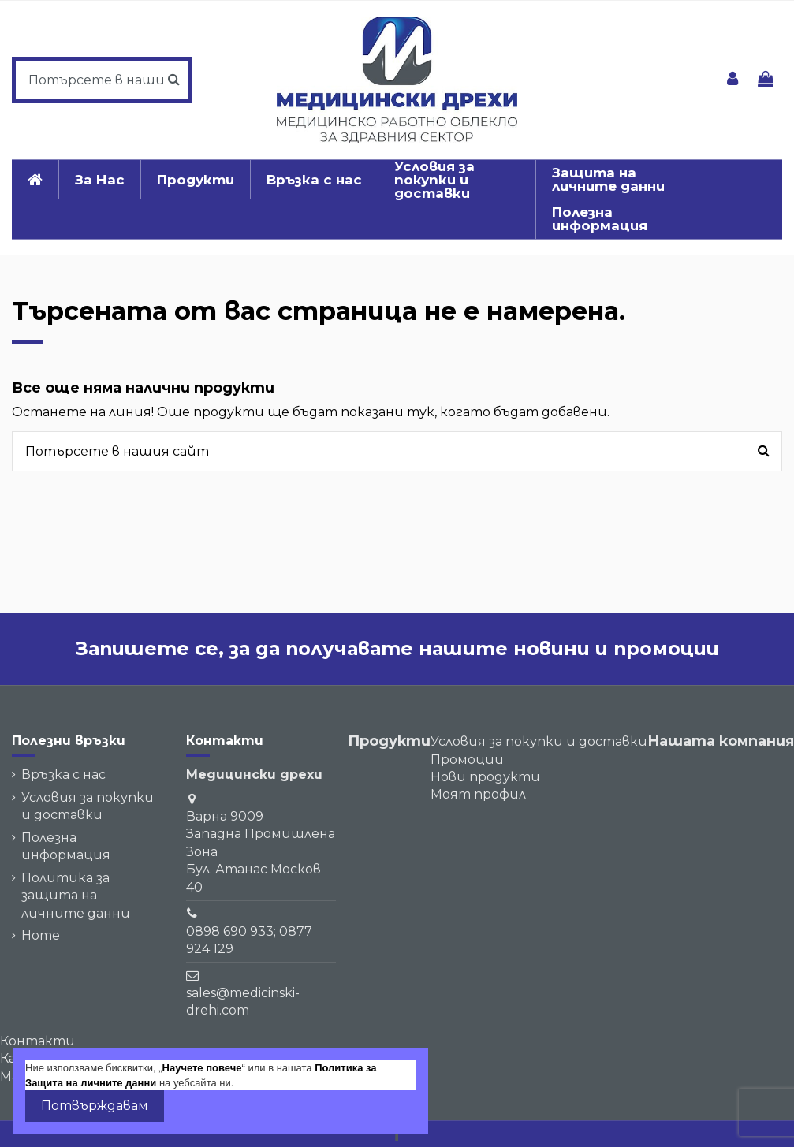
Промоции (467, 759)
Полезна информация (65, 846)
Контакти (37, 1040)
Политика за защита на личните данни (75, 895)
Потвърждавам (94, 1105)
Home (40, 935)
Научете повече (202, 1068)
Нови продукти (485, 776)
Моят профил (478, 794)
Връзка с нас (63, 774)
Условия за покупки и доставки (87, 806)
